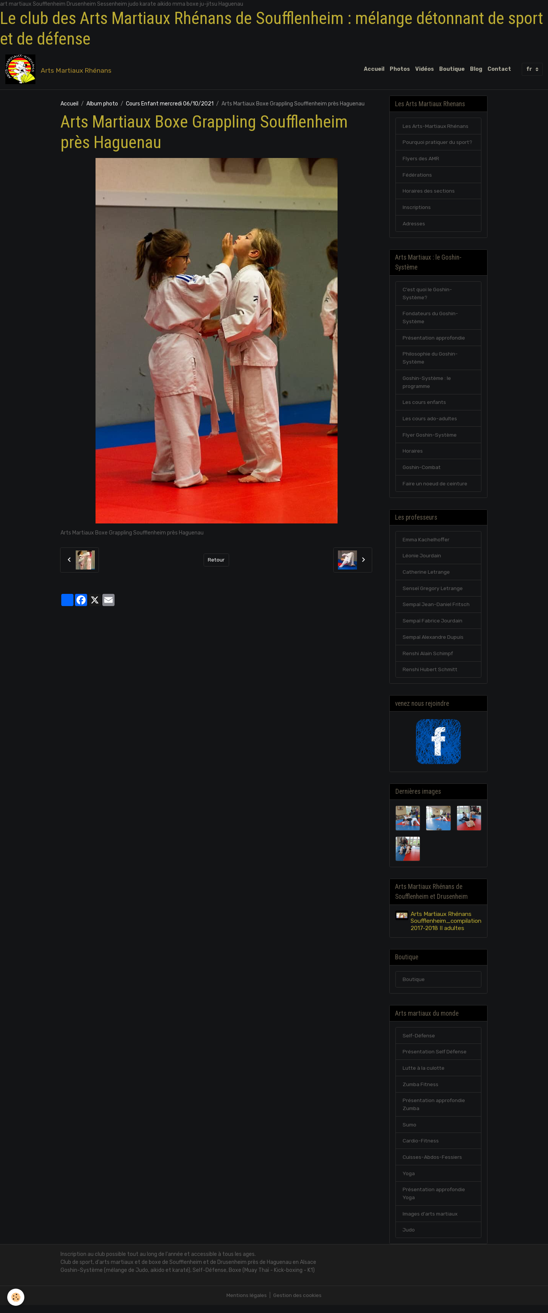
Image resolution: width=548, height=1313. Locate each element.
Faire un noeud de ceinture (435, 487)
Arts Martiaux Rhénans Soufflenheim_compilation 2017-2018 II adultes (446, 926)
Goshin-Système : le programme (427, 385)
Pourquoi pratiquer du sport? (438, 143)
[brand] (60, 69)
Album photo (102, 104)
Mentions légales (246, 1303)
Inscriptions (417, 208)
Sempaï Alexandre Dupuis (434, 641)
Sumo (410, 1131)
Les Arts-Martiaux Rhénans (436, 126)
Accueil (374, 69)
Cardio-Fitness (421, 1148)
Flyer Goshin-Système (430, 438)
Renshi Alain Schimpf (428, 658)
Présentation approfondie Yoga (435, 1201)
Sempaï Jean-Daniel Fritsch (437, 609)
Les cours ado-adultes (430, 421)
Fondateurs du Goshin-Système (431, 320)
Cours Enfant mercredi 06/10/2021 (169, 104)
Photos (400, 69)
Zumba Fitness (421, 1091)
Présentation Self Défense (436, 1058)
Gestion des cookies (297, 1303)
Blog (476, 69)
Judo (409, 1238)
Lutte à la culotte (424, 1074)
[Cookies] (16, 1297)
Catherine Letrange (427, 576)
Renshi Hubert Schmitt (431, 674)
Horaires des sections (429, 192)
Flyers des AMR (421, 159)
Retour (216, 560)
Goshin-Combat (422, 470)
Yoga (409, 1180)
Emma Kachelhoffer (427, 543)
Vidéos (424, 69)
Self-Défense (419, 1042)
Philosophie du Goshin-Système (430, 360)
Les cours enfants (425, 405)
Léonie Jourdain (422, 560)
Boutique (452, 69)
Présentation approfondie (435, 340)
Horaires (413, 454)
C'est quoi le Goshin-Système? (428, 295)
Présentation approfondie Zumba (435, 1111)
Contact (499, 69)
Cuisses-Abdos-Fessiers (432, 1164)
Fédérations (417, 175)
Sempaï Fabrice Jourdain (433, 625)
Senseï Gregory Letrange (433, 592)
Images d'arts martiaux (431, 1221)
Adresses (414, 225)
